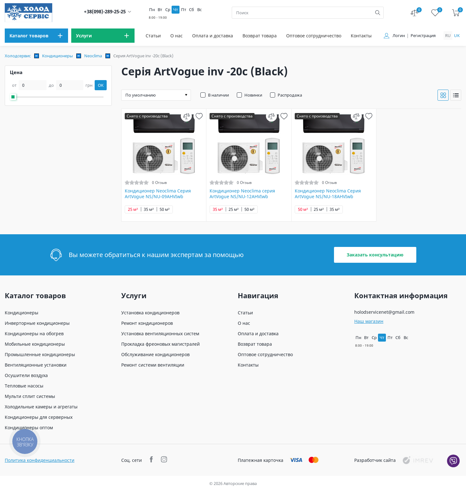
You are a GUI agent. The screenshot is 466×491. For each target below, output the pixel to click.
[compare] (186, 116)
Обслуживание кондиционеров (155, 354)
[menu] (36, 35)
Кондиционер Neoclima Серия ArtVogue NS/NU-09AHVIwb (158, 193)
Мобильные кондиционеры (35, 344)
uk (457, 35)
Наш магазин (368, 321)
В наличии (218, 95)
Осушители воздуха (26, 375)
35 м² (149, 209)
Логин (399, 35)
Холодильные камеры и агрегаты (41, 407)
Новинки (253, 95)
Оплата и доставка (212, 35)
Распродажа (290, 95)
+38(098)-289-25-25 (105, 12)
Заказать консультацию (375, 255)
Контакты (361, 35)
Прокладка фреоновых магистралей (160, 344)
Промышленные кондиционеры (40, 354)
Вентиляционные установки (35, 365)
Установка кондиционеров (150, 313)
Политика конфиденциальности (39, 460)
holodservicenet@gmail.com (384, 312)
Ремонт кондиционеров (147, 323)
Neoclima (93, 55)
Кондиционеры (57, 55)
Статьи (153, 35)
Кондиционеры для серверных (38, 417)
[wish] (199, 116)
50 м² (165, 209)
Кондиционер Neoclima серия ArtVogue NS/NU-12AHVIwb (242, 193)
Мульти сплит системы (30, 396)
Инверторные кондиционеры (37, 323)
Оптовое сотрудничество (313, 35)
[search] (377, 12)
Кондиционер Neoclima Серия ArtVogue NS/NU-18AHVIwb (328, 193)
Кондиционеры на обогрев (34, 333)
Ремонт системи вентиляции (152, 365)
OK (101, 85)
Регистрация (423, 35)
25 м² (133, 209)
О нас (176, 35)
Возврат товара (259, 35)
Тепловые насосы (24, 386)
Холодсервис (18, 55)
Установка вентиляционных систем (160, 333)
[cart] (455, 12)
